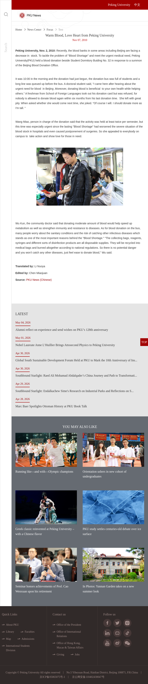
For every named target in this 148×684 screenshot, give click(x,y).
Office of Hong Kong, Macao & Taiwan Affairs (70, 645)
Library (10, 631)
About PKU (12, 624)
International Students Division (18, 648)
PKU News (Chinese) (39, 279)
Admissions (28, 638)
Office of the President (69, 624)
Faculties (29, 631)
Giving (60, 654)
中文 (137, 4)
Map (8, 638)
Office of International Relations (69, 633)
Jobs (77, 654)
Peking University (119, 4)
